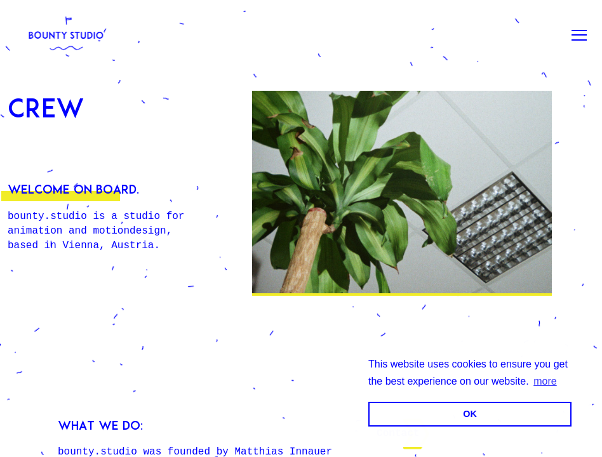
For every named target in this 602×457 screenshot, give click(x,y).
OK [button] (470, 414)
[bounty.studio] (66, 35)
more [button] (544, 381)
